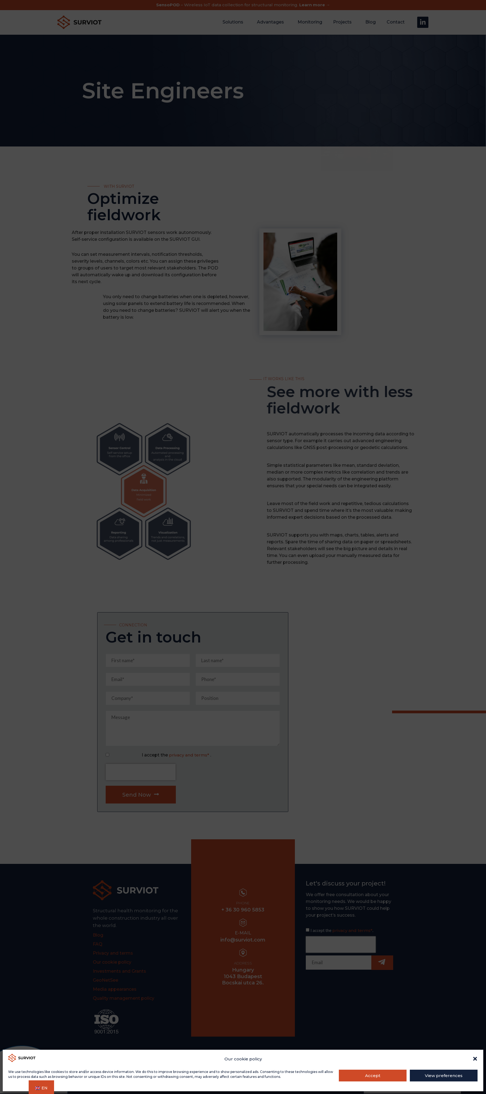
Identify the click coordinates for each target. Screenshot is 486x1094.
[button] (475, 1058)
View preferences (444, 1075)
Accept (372, 1075)
